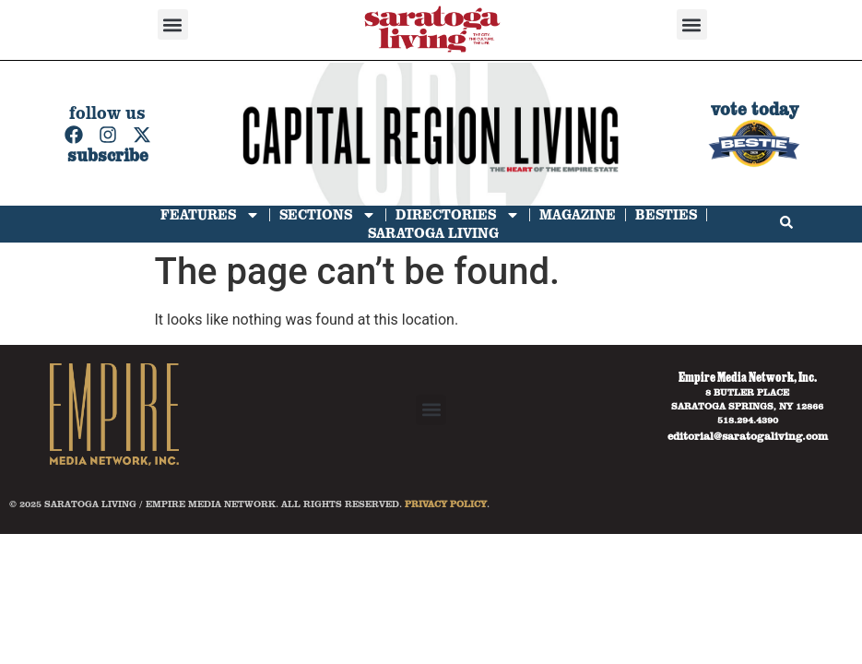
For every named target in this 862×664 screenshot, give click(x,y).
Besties (666, 214)
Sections (327, 215)
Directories (458, 215)
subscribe (107, 155)
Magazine (577, 214)
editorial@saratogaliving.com (747, 435)
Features (210, 215)
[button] (173, 24)
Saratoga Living (433, 233)
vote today (754, 109)
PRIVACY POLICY (446, 503)
